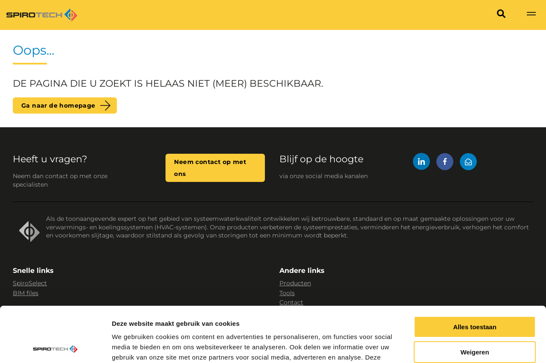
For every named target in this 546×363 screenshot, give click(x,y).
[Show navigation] (531, 15)
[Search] (501, 15)
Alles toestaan (475, 271)
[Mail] (468, 163)
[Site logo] (41, 15)
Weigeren (474, 297)
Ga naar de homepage (58, 105)
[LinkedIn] (421, 163)
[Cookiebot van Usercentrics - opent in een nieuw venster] (55, 346)
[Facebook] (444, 163)
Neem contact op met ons (210, 168)
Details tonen (132, 346)
